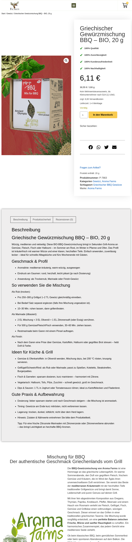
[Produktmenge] (84, 114)
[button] (74, 5)
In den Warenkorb (103, 115)
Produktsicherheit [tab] (42, 219)
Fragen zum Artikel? (90, 167)
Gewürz (10, 14)
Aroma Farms (109, 181)
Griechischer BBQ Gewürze (107, 185)
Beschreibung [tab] (20, 219)
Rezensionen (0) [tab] (64, 219)
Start (3, 14)
